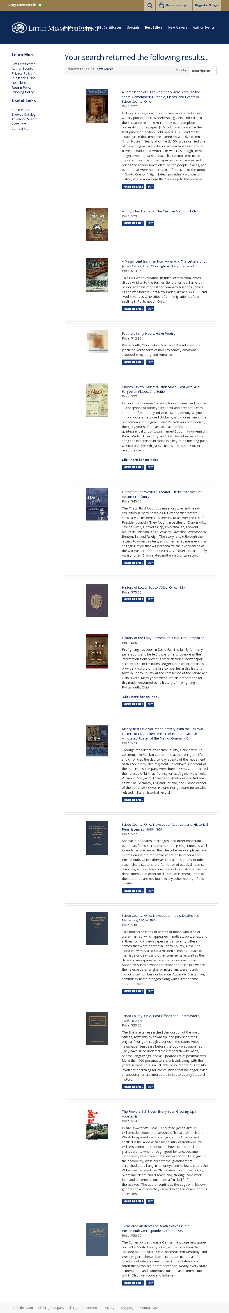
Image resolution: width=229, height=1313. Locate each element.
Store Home (21, 109)
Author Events (204, 27)
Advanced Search (24, 119)
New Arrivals (177, 27)
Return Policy (22, 87)
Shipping (127, 1307)
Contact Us (20, 128)
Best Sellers (154, 27)
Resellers (19, 82)
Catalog (85, 27)
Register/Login (207, 5)
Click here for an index (141, 696)
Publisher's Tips (24, 78)
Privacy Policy (22, 73)
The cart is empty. (177, 5)
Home (68, 27)
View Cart (19, 124)
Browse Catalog (24, 114)
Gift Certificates (109, 27)
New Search (105, 69)
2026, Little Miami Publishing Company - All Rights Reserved (52, 1307)
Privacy (109, 1307)
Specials (133, 27)
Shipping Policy (23, 92)
